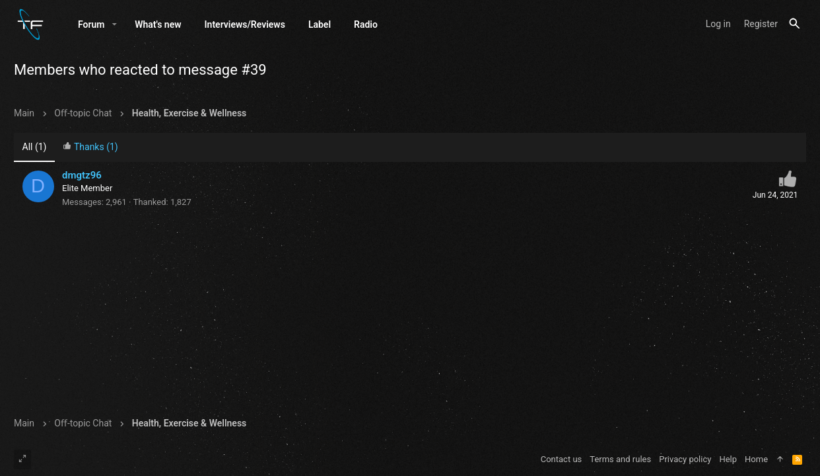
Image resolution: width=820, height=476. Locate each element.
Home (756, 459)
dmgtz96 (82, 176)
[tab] (90, 148)
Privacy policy (685, 459)
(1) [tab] (34, 147)
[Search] (794, 24)
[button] (114, 24)
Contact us (561, 459)
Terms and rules (620, 459)
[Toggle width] (22, 459)
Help (728, 459)
